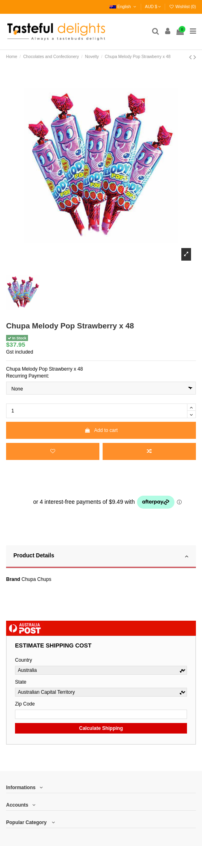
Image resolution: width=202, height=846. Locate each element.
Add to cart (101, 430)
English (124, 6)
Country (23, 660)
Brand (13, 579)
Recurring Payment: (27, 376)
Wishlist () (182, 6)
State (20, 682)
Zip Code (25, 704)
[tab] (101, 557)
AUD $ (153, 6)
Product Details (101, 556)
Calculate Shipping (101, 728)
